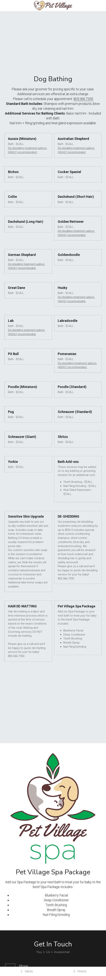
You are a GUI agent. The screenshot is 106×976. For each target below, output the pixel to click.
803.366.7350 (83, 99)
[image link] (53, 5)
